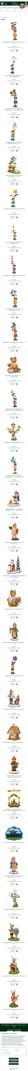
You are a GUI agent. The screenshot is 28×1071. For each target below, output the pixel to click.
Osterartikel (3, 7)
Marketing (7, 1053)
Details (12, 50)
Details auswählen (14, 1064)
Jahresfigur (18, 7)
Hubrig (5, 17)
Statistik (17, 1050)
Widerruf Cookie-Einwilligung (14, 1029)
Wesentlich (5, 1050)
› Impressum (11, 1069)
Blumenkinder (11, 7)
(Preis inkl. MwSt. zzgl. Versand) (14, 47)
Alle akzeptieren (13, 1058)
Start (2, 17)
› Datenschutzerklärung (13, 1068)
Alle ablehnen (14, 1061)
